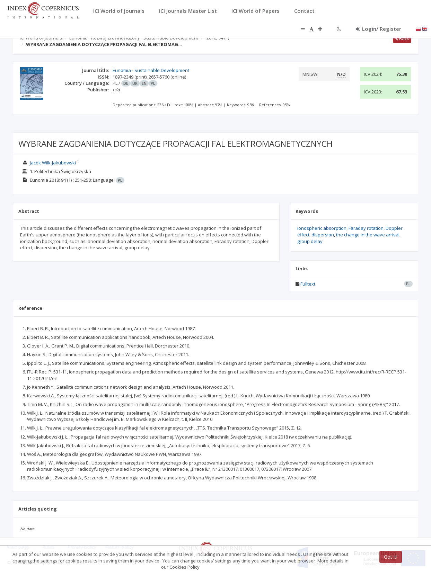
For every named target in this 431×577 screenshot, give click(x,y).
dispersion (322, 235)
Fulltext (307, 284)
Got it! (390, 556)
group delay (310, 241)
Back (402, 38)
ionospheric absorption (321, 228)
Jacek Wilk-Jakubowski (53, 163)
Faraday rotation (366, 228)
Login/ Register (378, 28)
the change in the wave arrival (367, 235)
